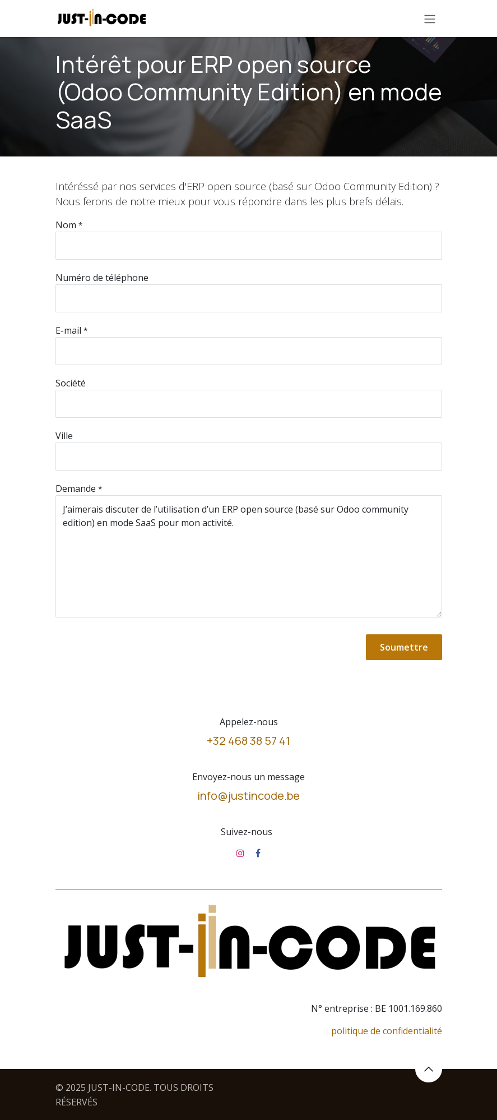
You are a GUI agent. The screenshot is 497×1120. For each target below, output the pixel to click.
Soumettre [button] (404, 647)
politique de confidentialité (386, 1031)
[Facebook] (258, 853)
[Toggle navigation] (429, 18)
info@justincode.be (248, 795)
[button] (428, 1069)
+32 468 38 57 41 (248, 740)
